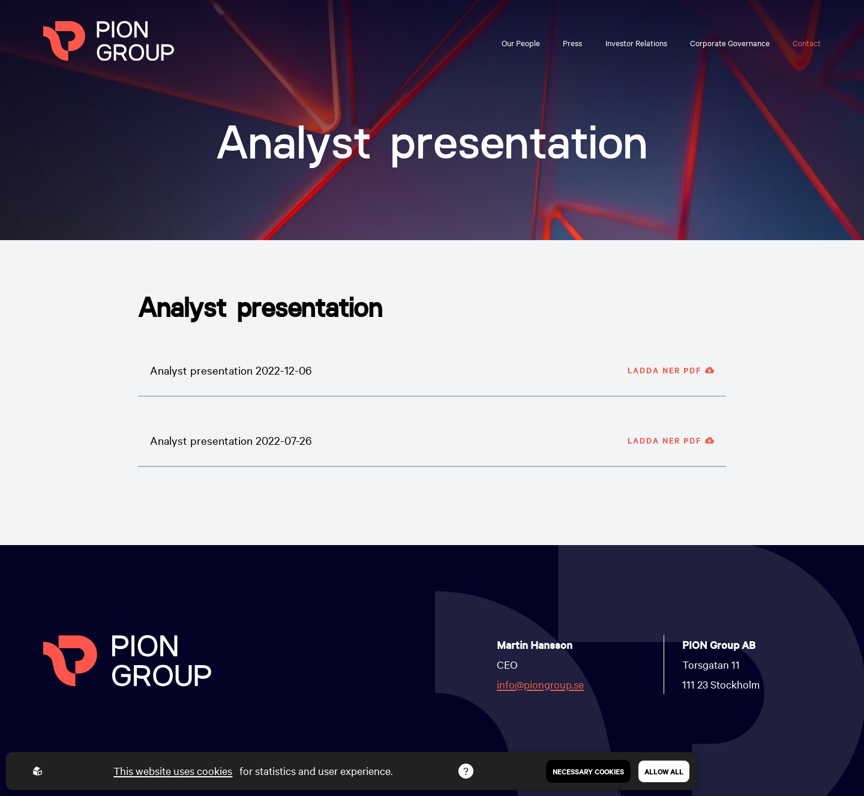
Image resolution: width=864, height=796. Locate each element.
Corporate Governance (730, 42)
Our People (521, 42)
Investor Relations (636, 42)
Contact (807, 42)
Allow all (663, 771)
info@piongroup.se (540, 684)
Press (572, 42)
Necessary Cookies (588, 771)
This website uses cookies (172, 770)
